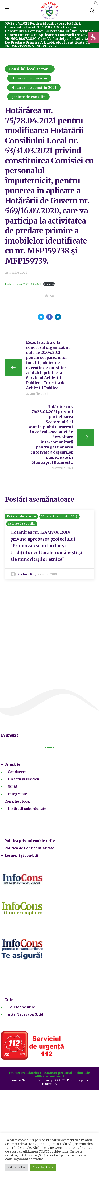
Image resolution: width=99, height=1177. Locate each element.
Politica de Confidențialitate (29, 848)
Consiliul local (17, 801)
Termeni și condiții (21, 855)
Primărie (12, 764)
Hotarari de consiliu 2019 (59, 516)
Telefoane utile (21, 1007)
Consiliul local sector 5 (29, 69)
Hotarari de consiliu (29, 78)
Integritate (17, 794)
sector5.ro (25, 574)
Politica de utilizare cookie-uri (62, 1075)
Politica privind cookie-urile (29, 841)
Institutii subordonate (27, 809)
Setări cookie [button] (16, 1167)
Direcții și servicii (23, 779)
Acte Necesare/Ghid (25, 1014)
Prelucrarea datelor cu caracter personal (40, 1073)
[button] (93, 37)
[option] (49, 544)
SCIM (12, 786)
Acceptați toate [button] (43, 1167)
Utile (8, 1000)
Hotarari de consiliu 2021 (34, 87)
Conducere (17, 772)
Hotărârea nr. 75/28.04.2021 (23, 284)
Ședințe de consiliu (28, 97)
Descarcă (49, 284)
